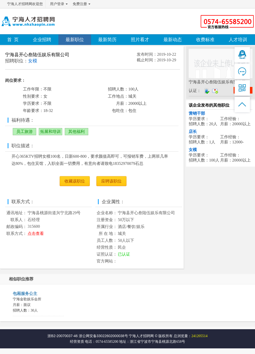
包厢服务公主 (25, 293)
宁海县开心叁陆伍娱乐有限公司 (37, 54)
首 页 (13, 39)
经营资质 (77, 342)
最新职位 (75, 39)
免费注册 (80, 4)
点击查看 (36, 233)
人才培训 (238, 39)
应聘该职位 (111, 181)
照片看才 (140, 39)
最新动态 (172, 39)
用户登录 (57, 4)
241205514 (200, 336)
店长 (193, 131)
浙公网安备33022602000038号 (103, 336)
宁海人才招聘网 (141, 336)
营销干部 (197, 113)
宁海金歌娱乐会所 (27, 299)
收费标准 (205, 39)
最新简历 (107, 39)
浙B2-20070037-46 (62, 336)
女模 (193, 149)
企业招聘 (42, 39)
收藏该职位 (75, 181)
